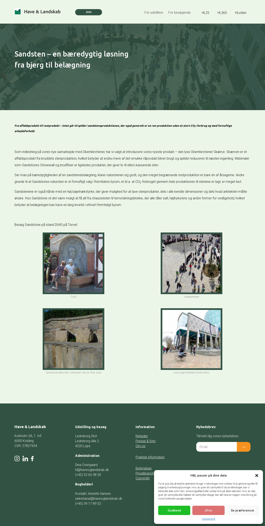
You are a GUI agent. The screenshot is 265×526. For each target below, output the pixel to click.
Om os (140, 446)
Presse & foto (146, 441)
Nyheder (142, 436)
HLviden (240, 13)
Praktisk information (150, 457)
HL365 (222, 13)
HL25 (205, 13)
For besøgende (179, 12)
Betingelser (144, 468)
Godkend (174, 510)
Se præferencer (242, 510)
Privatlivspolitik (146, 473)
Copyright (142, 478)
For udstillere (154, 12)
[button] (257, 475)
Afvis (208, 510)
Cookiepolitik (208, 519)
